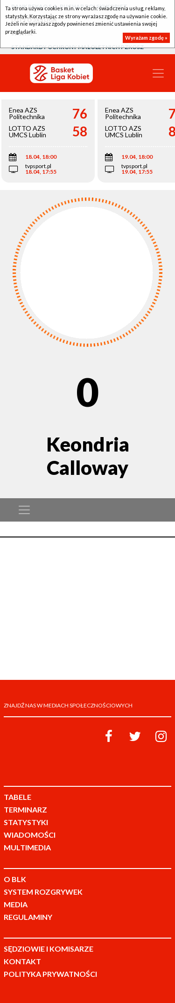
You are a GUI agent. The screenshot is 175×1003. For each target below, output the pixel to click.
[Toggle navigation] (158, 73)
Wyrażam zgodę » (146, 38)
